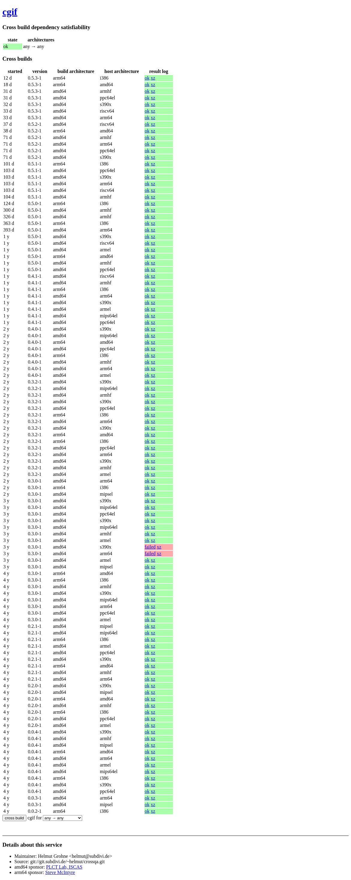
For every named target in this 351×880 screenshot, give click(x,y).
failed (150, 546)
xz (153, 77)
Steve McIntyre (60, 872)
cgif (9, 11)
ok (147, 77)
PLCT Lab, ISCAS (64, 866)
